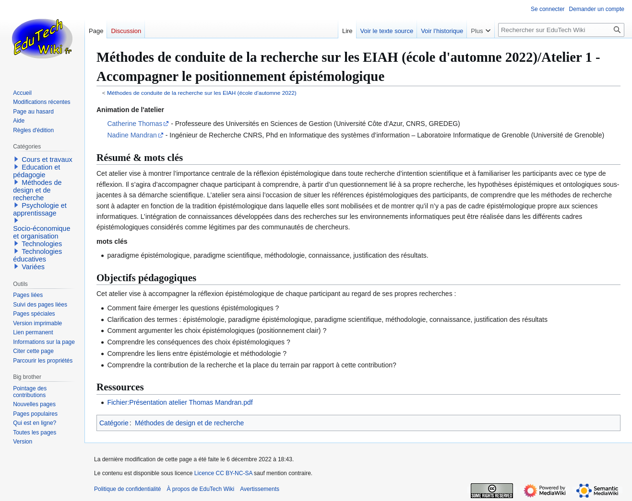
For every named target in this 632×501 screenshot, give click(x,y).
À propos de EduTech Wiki (200, 489)
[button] (16, 159)
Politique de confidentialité (127, 489)
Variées (33, 267)
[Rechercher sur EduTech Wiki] (561, 30)
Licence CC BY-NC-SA (223, 473)
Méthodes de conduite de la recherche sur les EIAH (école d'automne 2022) (202, 93)
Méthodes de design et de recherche (189, 423)
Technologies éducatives (37, 255)
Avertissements (259, 489)
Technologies (42, 244)
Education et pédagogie (36, 171)
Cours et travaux (47, 159)
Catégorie (114, 423)
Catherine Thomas (134, 123)
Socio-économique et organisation (41, 232)
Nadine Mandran (132, 135)
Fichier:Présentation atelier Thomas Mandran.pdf (179, 402)
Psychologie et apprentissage (40, 209)
